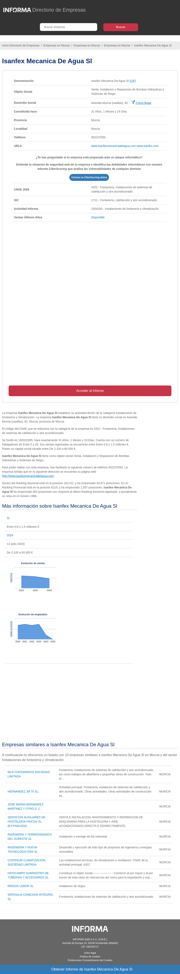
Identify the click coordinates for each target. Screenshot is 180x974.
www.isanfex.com (148, 146)
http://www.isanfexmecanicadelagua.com (28, 476)
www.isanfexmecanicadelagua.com (113, 146)
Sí (8, 518)
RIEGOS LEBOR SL (21, 886)
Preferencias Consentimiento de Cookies (90, 960)
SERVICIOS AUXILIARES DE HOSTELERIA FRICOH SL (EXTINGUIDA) (26, 821)
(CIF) (132, 80)
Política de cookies (90, 956)
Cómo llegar (141, 103)
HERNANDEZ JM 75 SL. (23, 791)
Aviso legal (90, 952)
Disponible (98, 217)
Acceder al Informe (90, 390)
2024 (10, 535)
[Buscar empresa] (68, 27)
